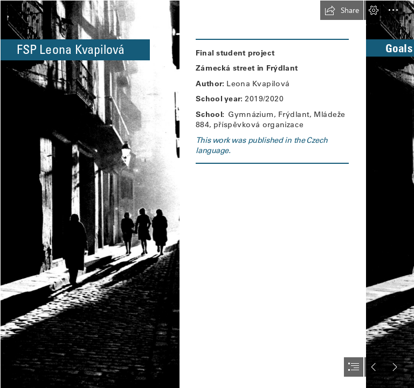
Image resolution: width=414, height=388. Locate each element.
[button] (341, 10)
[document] (207, 194)
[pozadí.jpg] (89, 194)
